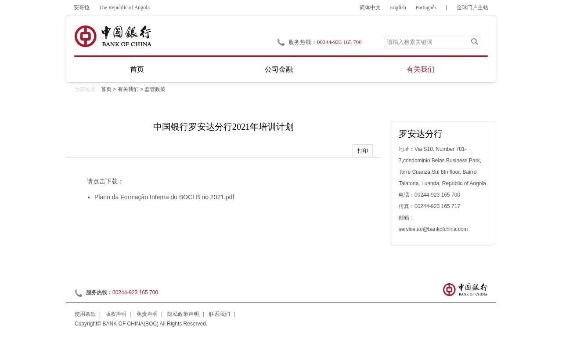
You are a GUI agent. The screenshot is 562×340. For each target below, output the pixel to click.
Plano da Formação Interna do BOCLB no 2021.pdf (164, 197)
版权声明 (115, 314)
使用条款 (85, 314)
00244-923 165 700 (339, 42)
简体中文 (370, 7)
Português (425, 7)
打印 (362, 151)
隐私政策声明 (183, 314)
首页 (137, 69)
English (398, 7)
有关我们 (421, 69)
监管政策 (155, 89)
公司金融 (279, 69)
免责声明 (147, 314)
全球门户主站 (472, 7)
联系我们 (219, 314)
